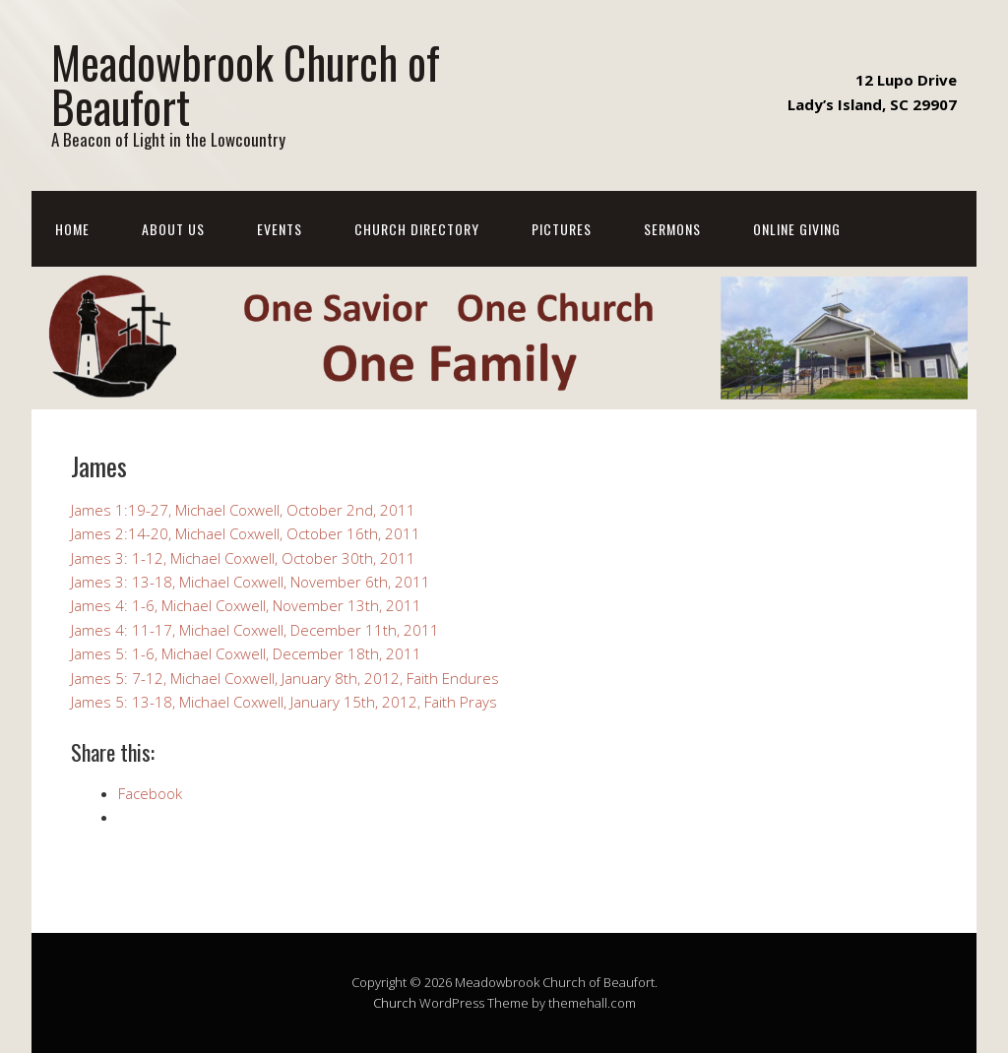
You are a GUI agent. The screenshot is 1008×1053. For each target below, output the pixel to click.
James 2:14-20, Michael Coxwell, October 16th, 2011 (245, 533)
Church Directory (416, 228)
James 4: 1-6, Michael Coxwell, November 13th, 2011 (246, 605)
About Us (173, 228)
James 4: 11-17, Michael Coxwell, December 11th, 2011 (255, 630)
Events (279, 228)
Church (394, 1003)
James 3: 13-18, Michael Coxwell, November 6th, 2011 (250, 581)
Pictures (562, 228)
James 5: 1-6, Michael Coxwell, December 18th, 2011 (246, 653)
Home (72, 228)
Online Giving (797, 228)
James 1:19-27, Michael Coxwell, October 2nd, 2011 (243, 510)
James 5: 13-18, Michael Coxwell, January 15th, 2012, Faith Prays (284, 702)
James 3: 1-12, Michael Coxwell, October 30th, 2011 (243, 558)
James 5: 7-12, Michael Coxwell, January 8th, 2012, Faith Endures (285, 678)
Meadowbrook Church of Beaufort (245, 84)
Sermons (672, 228)
